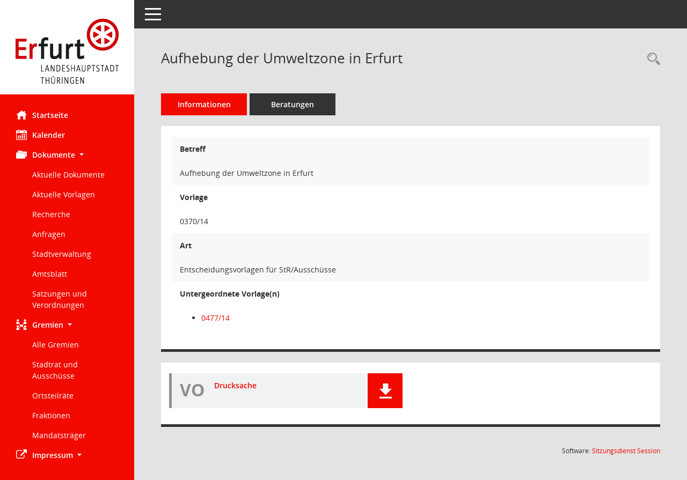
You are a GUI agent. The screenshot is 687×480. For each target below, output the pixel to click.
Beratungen (292, 104)
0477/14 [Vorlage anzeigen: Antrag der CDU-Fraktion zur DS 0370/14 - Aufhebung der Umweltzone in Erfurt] (215, 318)
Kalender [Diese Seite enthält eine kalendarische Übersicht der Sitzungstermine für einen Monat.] (40, 134)
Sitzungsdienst (626, 450)
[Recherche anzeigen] (651, 59)
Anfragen (48, 234)
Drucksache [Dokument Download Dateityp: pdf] (235, 385)
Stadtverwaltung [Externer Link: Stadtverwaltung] (61, 254)
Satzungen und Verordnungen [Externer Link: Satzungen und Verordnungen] (59, 299)
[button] (67, 155)
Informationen (204, 104)
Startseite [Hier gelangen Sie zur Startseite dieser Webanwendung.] (42, 114)
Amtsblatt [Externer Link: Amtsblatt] (49, 274)
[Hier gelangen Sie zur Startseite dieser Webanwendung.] (67, 51)
